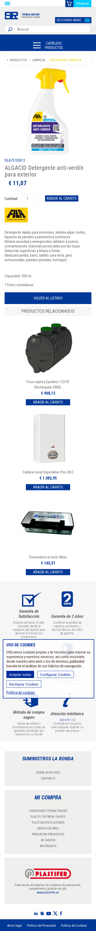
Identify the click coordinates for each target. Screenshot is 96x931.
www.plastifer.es (48, 892)
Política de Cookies (74, 925)
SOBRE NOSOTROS (48, 772)
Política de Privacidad (41, 925)
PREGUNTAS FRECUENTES (48, 834)
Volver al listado (48, 298)
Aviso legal (14, 925)
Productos (18, 60)
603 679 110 (67, 720)
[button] (48, 45)
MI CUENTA (48, 840)
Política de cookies (20, 692)
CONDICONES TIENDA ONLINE (48, 811)
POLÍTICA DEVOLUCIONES (48, 822)
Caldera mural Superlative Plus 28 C (48, 472)
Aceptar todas (20, 675)
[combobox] (52, 29)
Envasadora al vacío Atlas (48, 557)
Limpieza (38, 60)
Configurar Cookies (55, 675)
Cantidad (11, 199)
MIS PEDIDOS (48, 846)
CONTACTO (48, 778)
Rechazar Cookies (23, 684)
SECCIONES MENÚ (69, 20)
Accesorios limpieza (65, 60)
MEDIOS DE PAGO (48, 828)
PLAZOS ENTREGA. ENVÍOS (48, 817)
